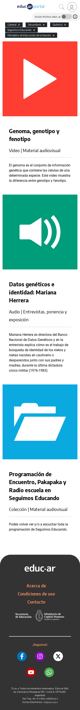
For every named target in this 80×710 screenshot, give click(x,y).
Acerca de (36, 585)
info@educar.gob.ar (51, 702)
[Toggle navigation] (4, 2)
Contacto (36, 601)
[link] (72, 7)
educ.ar (16, 688)
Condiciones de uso (36, 593)
